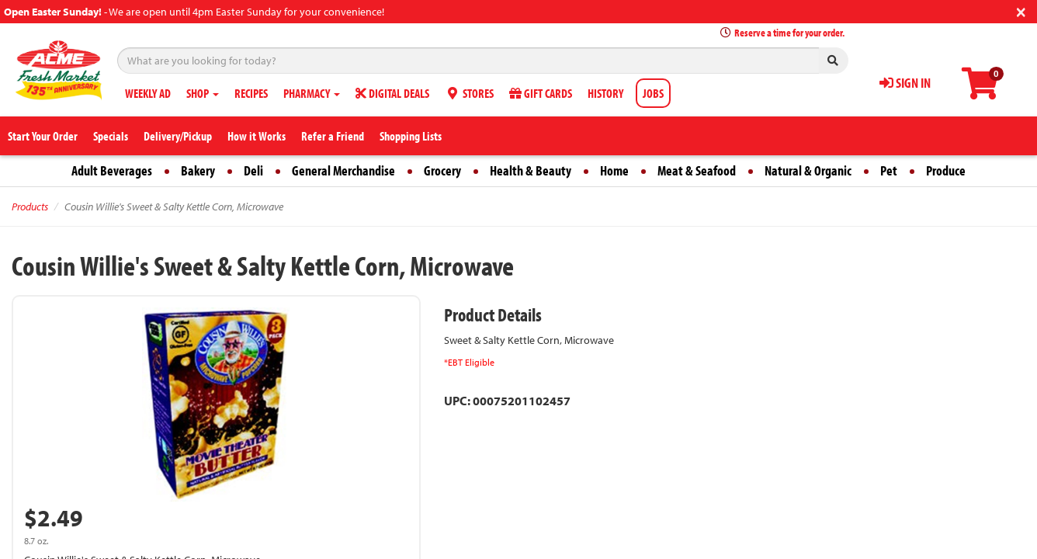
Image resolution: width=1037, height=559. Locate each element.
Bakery (198, 170)
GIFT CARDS (540, 93)
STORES (469, 93)
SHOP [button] (202, 93)
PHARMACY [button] (311, 93)
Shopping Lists (411, 136)
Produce (946, 170)
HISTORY (605, 93)
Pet (888, 170)
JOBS (653, 93)
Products (30, 207)
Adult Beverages (111, 170)
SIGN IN (905, 83)
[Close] (1021, 10)
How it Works (256, 136)
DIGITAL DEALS (392, 93)
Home (614, 170)
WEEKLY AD (148, 93)
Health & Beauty (530, 170)
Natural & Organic (808, 170)
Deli (253, 170)
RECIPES (251, 93)
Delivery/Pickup (178, 136)
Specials (110, 136)
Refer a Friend (332, 136)
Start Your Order (43, 136)
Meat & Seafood (696, 170)
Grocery (442, 170)
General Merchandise (343, 170)
